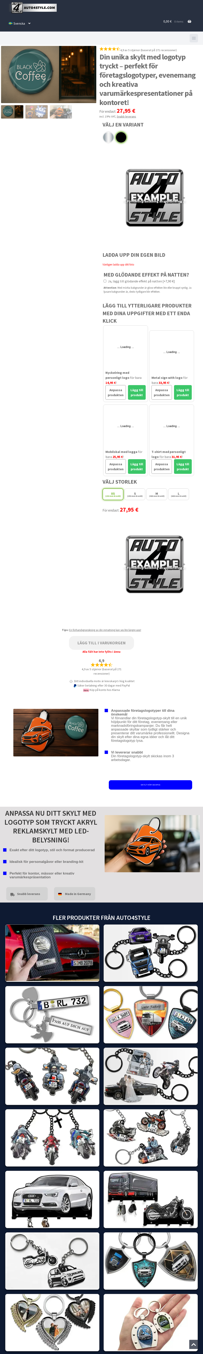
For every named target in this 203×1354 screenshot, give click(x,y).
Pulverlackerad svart (121, 137)
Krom (108, 137)
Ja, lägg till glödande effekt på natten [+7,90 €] (139, 281)
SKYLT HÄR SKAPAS (150, 785)
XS (113, 494)
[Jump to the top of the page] (193, 1344)
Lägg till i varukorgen (101, 642)
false (108, 842)
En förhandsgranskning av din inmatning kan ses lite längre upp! (105, 630)
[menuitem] (19, 23)
